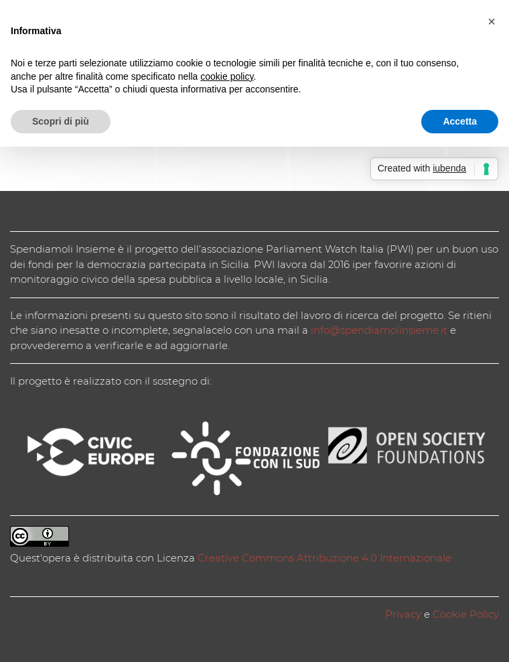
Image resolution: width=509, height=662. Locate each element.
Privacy (403, 614)
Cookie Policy (466, 614)
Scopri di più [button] (60, 121)
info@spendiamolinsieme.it (379, 330)
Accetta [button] (460, 121)
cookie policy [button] (226, 76)
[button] (491, 21)
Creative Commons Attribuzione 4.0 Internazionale (324, 557)
